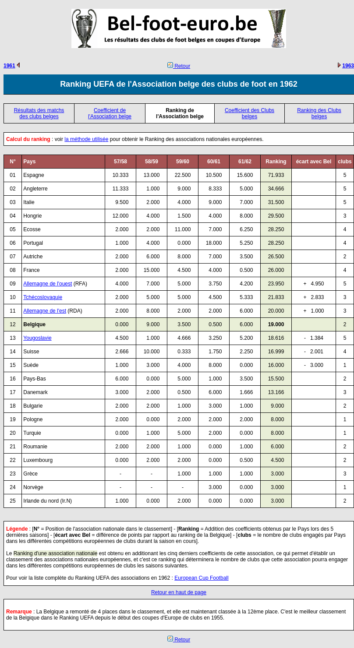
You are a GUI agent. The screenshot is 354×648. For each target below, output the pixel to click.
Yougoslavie (37, 338)
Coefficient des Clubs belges (249, 113)
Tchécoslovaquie (42, 297)
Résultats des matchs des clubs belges (39, 113)
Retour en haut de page (178, 592)
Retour (178, 66)
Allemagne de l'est (44, 311)
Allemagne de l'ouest (47, 284)
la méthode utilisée (86, 139)
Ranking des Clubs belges (319, 113)
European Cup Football (201, 578)
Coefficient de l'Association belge (109, 113)
